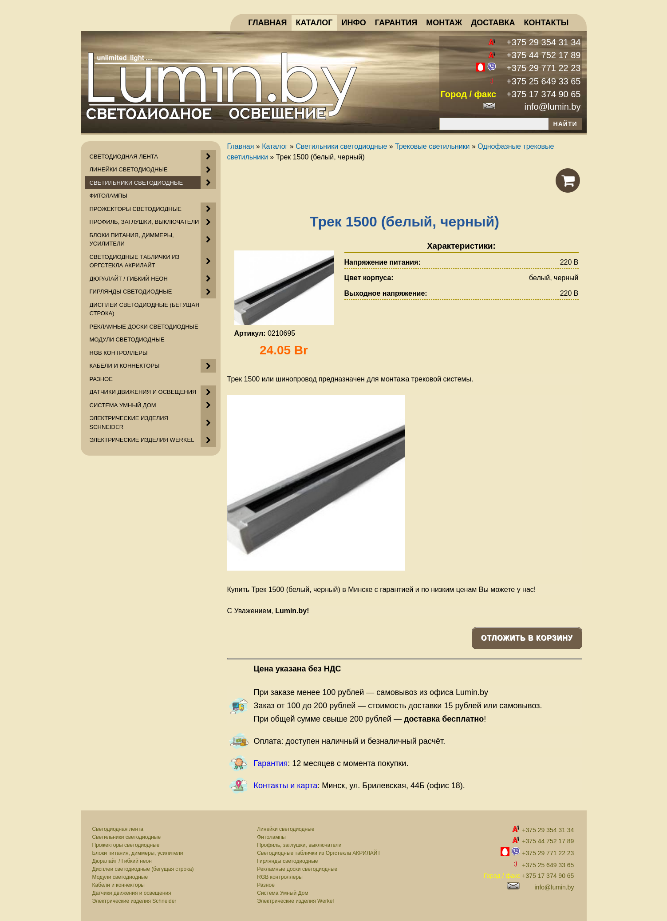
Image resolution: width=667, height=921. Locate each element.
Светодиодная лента (118, 829)
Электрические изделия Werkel (295, 901)
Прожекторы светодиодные (126, 845)
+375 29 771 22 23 (543, 68)
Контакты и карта (286, 785)
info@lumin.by (552, 106)
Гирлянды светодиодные (287, 861)
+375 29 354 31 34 (543, 42)
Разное (266, 885)
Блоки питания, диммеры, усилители (137, 853)
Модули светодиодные (120, 877)
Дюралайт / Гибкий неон (122, 861)
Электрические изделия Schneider (134, 901)
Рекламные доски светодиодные (297, 869)
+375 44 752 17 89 (543, 55)
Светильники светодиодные (126, 837)
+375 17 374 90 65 (543, 94)
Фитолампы (271, 837)
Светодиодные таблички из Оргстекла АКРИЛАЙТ (319, 853)
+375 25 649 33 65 (543, 81)
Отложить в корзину (527, 638)
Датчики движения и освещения (131, 893)
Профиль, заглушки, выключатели (299, 845)
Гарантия (271, 763)
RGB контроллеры (280, 877)
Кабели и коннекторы (118, 885)
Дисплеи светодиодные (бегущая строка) (143, 869)
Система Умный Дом (282, 893)
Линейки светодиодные (285, 829)
